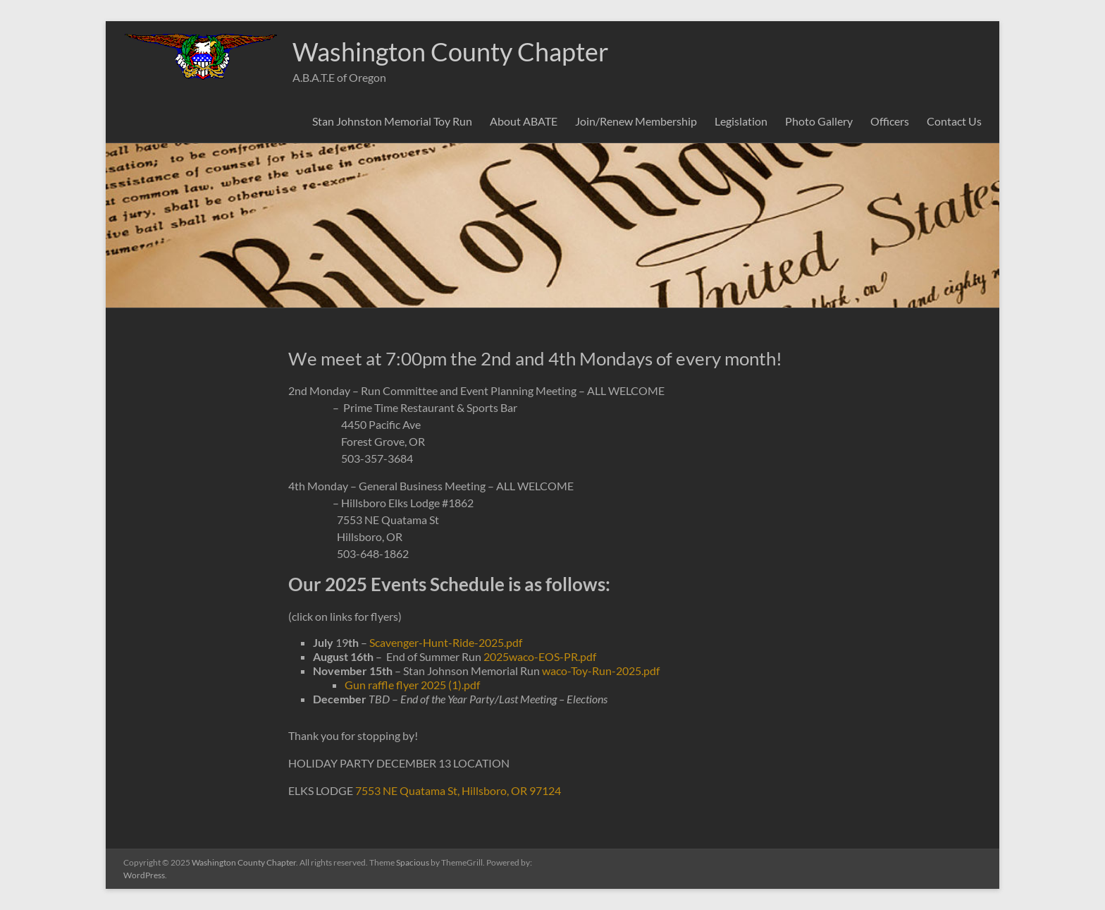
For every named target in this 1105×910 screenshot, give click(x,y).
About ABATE (523, 121)
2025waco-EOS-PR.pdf (539, 656)
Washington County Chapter (450, 51)
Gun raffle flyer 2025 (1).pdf (412, 684)
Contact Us (954, 121)
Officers (889, 121)
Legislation (741, 121)
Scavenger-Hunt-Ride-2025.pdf (445, 642)
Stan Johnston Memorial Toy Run (392, 121)
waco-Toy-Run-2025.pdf (601, 670)
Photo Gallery (819, 121)
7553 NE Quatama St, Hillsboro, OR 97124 (458, 790)
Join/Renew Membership (636, 121)
